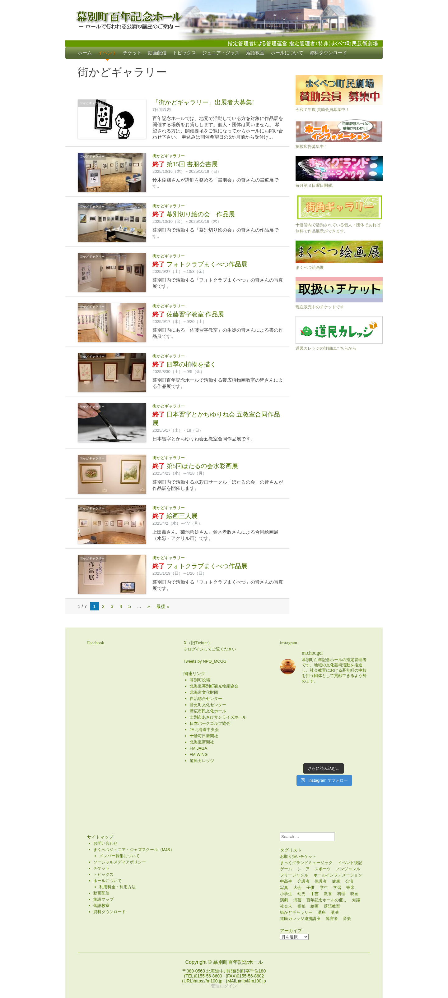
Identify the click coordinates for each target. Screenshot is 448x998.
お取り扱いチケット (298, 856)
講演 (335, 912)
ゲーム (286, 869)
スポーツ (323, 869)
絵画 (314, 906)
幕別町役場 (200, 680)
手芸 (314, 893)
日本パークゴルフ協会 (210, 723)
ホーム (85, 52)
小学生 (286, 893)
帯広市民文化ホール (208, 711)
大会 (297, 887)
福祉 (301, 906)
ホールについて (287, 52)
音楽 (347, 918)
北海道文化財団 (204, 692)
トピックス (184, 52)
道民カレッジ (202, 760)
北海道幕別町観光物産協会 (214, 686)
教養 (328, 893)
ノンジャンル (348, 869)
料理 (341, 893)
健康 (336, 881)
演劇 (284, 900)
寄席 (350, 887)
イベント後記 (350, 862)
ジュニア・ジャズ (221, 52)
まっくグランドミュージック (306, 862)
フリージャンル (294, 875)
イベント (107, 52)
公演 (349, 881)
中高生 (286, 881)
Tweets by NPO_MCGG (205, 661)
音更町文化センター (208, 704)
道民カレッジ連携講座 (300, 918)
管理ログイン (224, 985)
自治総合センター (206, 698)
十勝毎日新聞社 (204, 736)
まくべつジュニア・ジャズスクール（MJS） (133, 849)
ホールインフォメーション (338, 875)
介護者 (303, 881)
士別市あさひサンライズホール (218, 717)
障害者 (332, 918)
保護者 (321, 881)
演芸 (297, 900)
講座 (322, 912)
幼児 (301, 893)
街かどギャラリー (92, 103)
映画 (354, 893)
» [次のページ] (148, 606)
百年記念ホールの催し (326, 900)
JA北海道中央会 (204, 729)
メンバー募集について (119, 855)
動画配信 (157, 52)
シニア (303, 869)
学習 (337, 887)
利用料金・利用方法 (117, 887)
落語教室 (255, 52)
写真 (284, 887)
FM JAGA (198, 748)
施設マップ (103, 899)
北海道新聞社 (202, 742)
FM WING (199, 754)
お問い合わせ (105, 843)
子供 (310, 887)
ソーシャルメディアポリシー (119, 862)
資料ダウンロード (328, 52)
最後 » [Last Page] (163, 606)
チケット (132, 52)
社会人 (286, 906)
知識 (356, 900)
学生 (324, 887)
